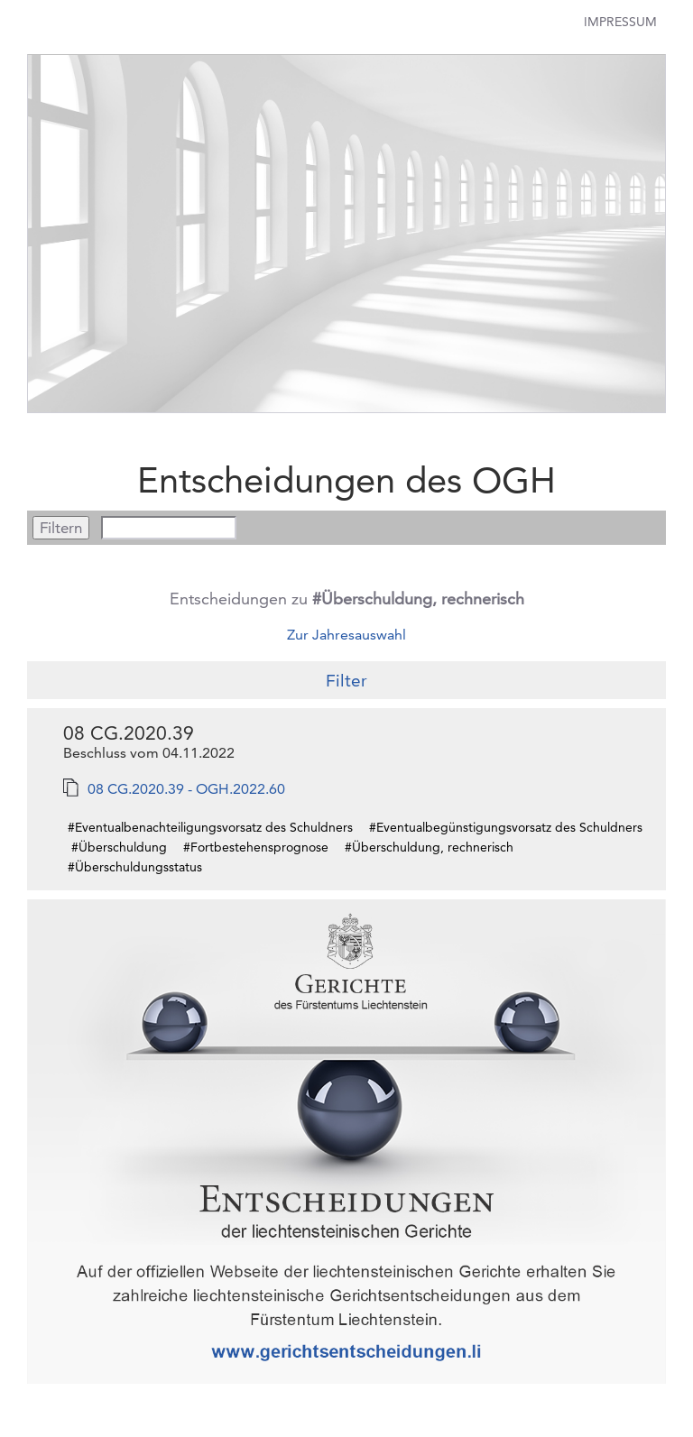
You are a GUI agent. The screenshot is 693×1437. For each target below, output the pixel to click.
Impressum (620, 22)
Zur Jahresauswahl (346, 634)
